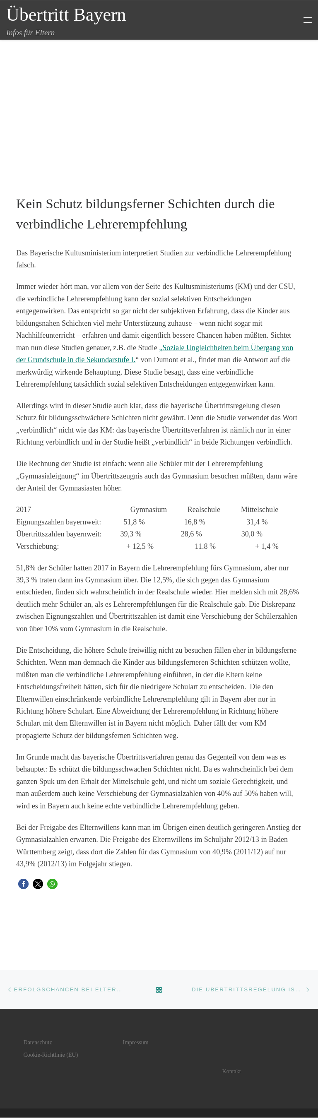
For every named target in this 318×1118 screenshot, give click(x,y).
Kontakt (231, 1072)
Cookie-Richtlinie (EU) (51, 1055)
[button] (23, 884)
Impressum (136, 1043)
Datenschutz (38, 1043)
